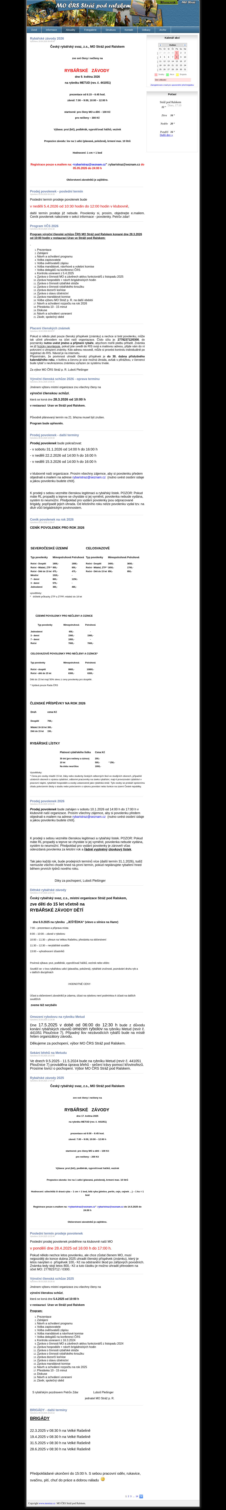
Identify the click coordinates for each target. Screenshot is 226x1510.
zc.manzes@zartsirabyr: (124, 164)
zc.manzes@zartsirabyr (89, 477)
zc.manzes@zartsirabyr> (89, 164)
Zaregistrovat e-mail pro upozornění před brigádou (172, 85)
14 (137, 1496)
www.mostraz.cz (47, 1503)
